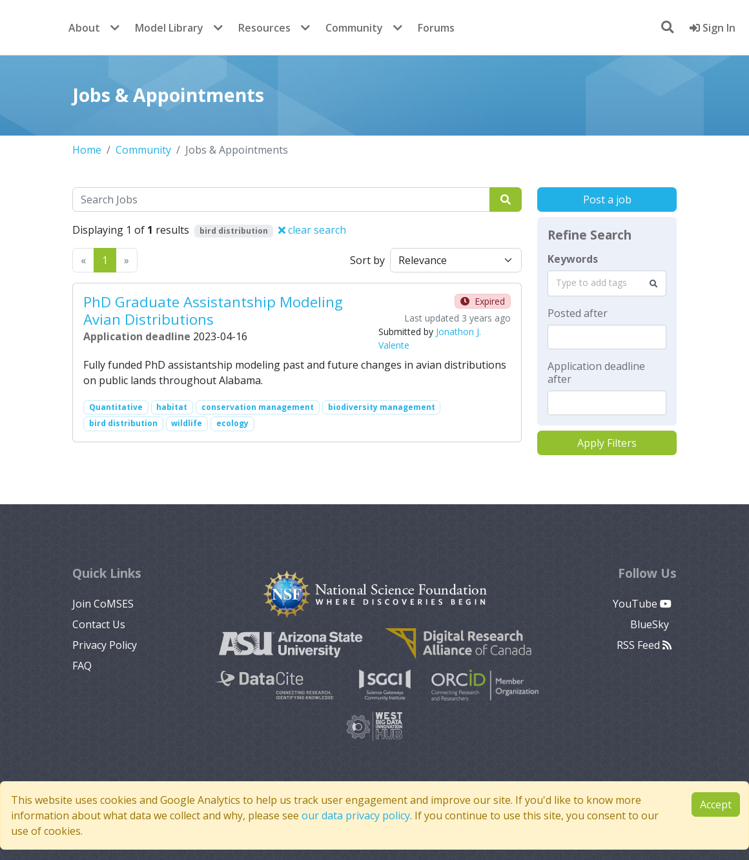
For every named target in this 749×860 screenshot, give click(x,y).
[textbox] (607, 337)
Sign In (712, 28)
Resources (264, 28)
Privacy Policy (104, 645)
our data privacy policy (356, 815)
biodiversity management (381, 407)
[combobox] (607, 283)
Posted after (578, 313)
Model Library (169, 28)
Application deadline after (596, 372)
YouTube (642, 604)
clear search (312, 230)
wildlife (186, 423)
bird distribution (123, 423)
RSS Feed (644, 645)
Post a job (607, 199)
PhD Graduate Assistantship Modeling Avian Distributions (213, 310)
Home (86, 150)
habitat (171, 407)
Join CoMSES (103, 604)
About (84, 28)
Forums (436, 28)
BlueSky (651, 624)
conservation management (257, 407)
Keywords (573, 258)
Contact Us (98, 624)
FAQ (82, 666)
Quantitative (116, 407)
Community (354, 28)
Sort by (367, 260)
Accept (716, 804)
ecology (232, 423)
